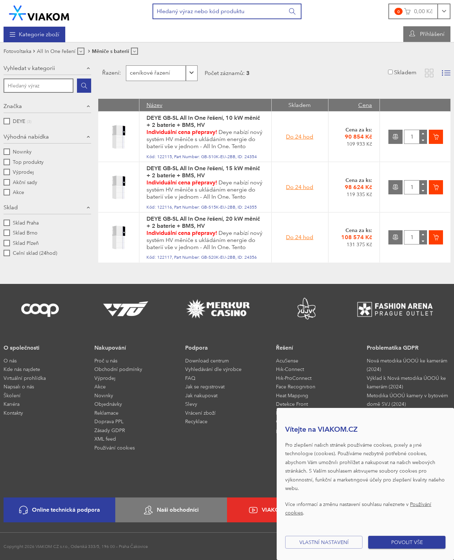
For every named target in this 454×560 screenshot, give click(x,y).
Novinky (103, 395)
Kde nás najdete (22, 369)
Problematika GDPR (393, 347)
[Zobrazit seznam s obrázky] (446, 73)
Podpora (196, 347)
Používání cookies (114, 448)
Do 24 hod (299, 136)
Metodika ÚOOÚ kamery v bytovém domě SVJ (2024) (407, 399)
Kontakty (13, 413)
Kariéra (12, 404)
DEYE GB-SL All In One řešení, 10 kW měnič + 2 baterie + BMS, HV (203, 121)
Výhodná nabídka (26, 136)
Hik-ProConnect (293, 378)
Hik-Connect (290, 369)
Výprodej (105, 378)
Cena (365, 105)
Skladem (405, 72)
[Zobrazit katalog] (429, 73)
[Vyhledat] (292, 11)
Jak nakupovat (201, 395)
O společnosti (21, 347)
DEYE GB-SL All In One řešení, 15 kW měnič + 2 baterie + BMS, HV (203, 172)
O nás (10, 360)
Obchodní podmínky (118, 369)
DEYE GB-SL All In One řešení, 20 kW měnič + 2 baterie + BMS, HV (203, 222)
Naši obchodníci (171, 510)
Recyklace (196, 421)
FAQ (190, 378)
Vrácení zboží (200, 413)
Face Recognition (295, 386)
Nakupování (110, 347)
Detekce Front (292, 404)
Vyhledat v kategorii (29, 68)
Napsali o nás (19, 386)
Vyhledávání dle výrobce (213, 369)
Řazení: (110, 72)
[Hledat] (84, 86)
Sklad (11, 207)
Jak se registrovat (205, 386)
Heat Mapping (292, 395)
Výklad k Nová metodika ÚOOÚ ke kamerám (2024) (406, 382)
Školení (12, 395)
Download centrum (207, 360)
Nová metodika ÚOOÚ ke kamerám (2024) (407, 364)
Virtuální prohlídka (25, 378)
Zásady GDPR (109, 430)
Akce (100, 386)
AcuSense (287, 360)
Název (154, 105)
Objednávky (108, 404)
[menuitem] (34, 34)
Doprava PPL (108, 421)
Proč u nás (105, 360)
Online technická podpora (59, 510)
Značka (13, 106)
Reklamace (106, 413)
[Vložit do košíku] (436, 137)
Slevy (191, 404)
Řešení (284, 347)
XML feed (105, 439)
